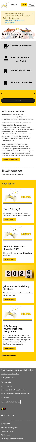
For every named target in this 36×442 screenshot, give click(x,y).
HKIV (14, 4)
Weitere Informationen (10, 160)
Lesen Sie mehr (10, 219)
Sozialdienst (5, 397)
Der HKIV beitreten (21, 45)
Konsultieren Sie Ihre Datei (20, 59)
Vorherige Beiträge (9, 355)
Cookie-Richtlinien (7, 431)
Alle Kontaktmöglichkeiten (11, 402)
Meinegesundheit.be (8, 378)
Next (31, 32)
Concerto (5, 415)
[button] (13, 415)
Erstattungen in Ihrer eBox (10, 374)
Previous (4, 32)
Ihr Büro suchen (6, 386)
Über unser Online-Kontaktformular (13, 390)
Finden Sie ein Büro (21, 70)
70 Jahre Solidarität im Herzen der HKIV (18, 35)
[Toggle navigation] (31, 5)
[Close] (33, 13)
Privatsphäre (5, 435)
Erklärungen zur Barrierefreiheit (12, 439)
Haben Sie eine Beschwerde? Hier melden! (15, 394)
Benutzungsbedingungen (9, 428)
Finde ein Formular (21, 82)
